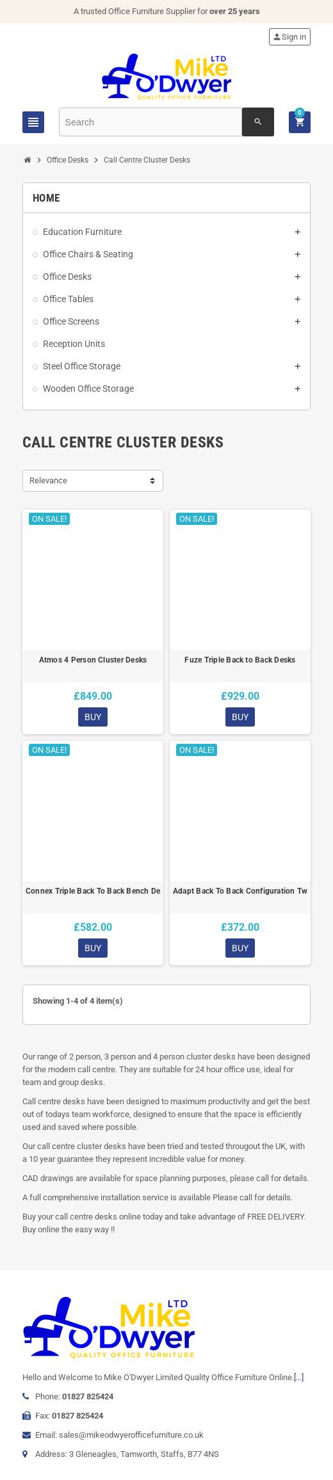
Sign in (289, 37)
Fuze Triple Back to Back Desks (239, 660)
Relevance (48, 480)
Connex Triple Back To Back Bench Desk (93, 891)
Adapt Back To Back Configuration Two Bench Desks (240, 891)
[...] (299, 1377)
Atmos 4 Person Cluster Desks (93, 660)
